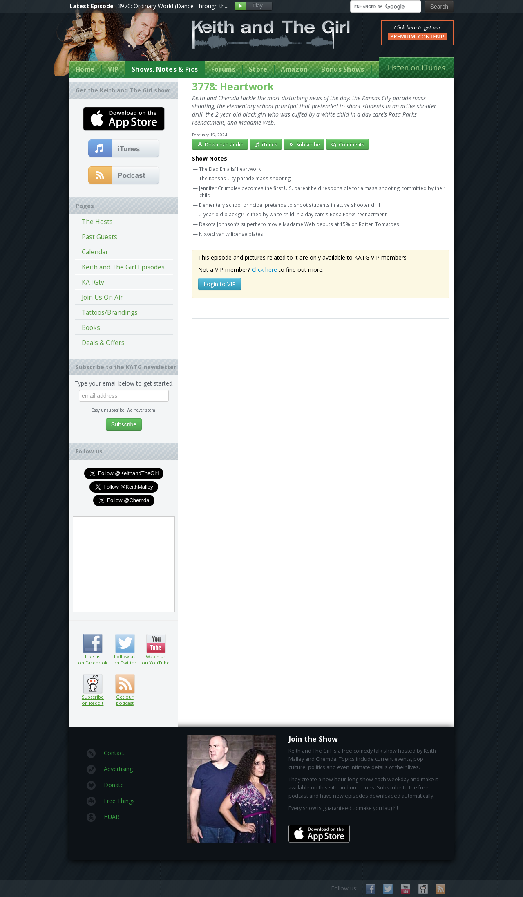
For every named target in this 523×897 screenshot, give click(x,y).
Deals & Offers (103, 343)
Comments (347, 144)
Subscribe (304, 144)
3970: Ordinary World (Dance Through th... (173, 6)
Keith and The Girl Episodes (123, 267)
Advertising (110, 769)
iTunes (266, 144)
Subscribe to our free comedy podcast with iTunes (124, 148)
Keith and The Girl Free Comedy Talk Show (271, 34)
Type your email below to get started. (124, 383)
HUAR (103, 817)
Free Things (111, 801)
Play (254, 6)
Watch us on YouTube (156, 643)
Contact (106, 753)
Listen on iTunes (416, 67)
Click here (264, 270)
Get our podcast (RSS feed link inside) (125, 684)
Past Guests (99, 237)
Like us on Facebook (93, 643)
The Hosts (97, 222)
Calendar (95, 252)
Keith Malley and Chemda (117, 41)
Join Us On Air (102, 297)
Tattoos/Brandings (110, 312)
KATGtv (93, 282)
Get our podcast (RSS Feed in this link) (124, 175)
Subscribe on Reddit (93, 684)
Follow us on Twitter (125, 643)
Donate (105, 785)
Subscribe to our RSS (440, 889)
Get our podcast (125, 700)
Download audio (220, 144)
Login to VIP (219, 284)
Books (91, 327)
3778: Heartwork (233, 86)
